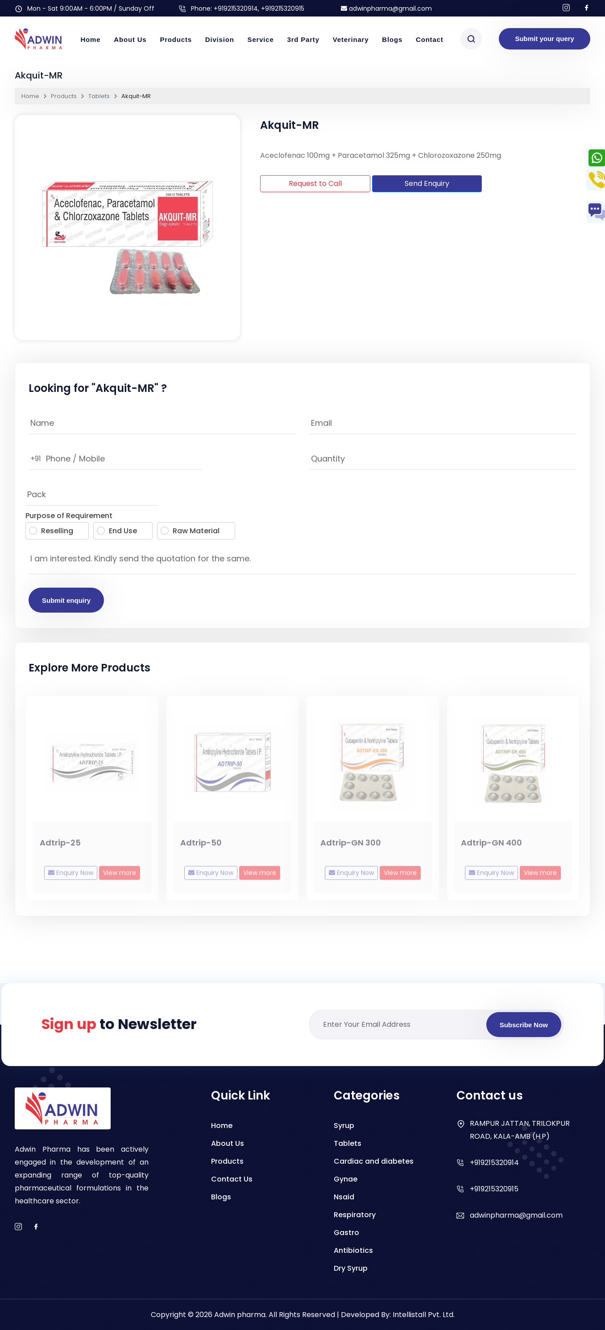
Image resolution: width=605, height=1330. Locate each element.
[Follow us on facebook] (586, 8)
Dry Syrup (351, 1268)
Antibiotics (353, 1250)
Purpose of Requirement (68, 516)
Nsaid (344, 1197)
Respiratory (355, 1215)
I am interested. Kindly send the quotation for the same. (302, 561)
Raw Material (190, 531)
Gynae (345, 1179)
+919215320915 (494, 1189)
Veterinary (351, 39)
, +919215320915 (281, 8)
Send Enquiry (427, 183)
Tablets (99, 96)
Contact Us (232, 1179)
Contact (429, 39)
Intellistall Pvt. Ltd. (424, 1314)
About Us (130, 39)
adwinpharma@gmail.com (386, 8)
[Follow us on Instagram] (566, 8)
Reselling (51, 531)
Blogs (392, 39)
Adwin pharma (239, 1314)
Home (90, 39)
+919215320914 (236, 8)
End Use (117, 531)
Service (261, 39)
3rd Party (303, 39)
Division (219, 39)
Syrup (344, 1125)
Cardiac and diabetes (374, 1161)
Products (175, 39)
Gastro (346, 1232)
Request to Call (315, 183)
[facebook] (36, 1227)
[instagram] (18, 1227)
